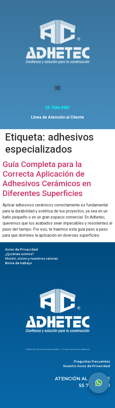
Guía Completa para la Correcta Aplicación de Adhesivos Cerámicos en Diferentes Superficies (47, 178)
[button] (57, 88)
